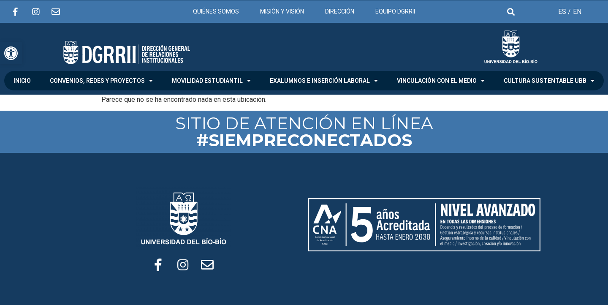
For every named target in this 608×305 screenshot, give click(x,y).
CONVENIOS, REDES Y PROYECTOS (101, 81)
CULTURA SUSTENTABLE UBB (549, 81)
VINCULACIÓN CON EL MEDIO (441, 81)
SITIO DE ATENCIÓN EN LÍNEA (304, 131)
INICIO (22, 80)
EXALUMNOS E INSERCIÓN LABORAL (324, 81)
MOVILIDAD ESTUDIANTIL (211, 81)
